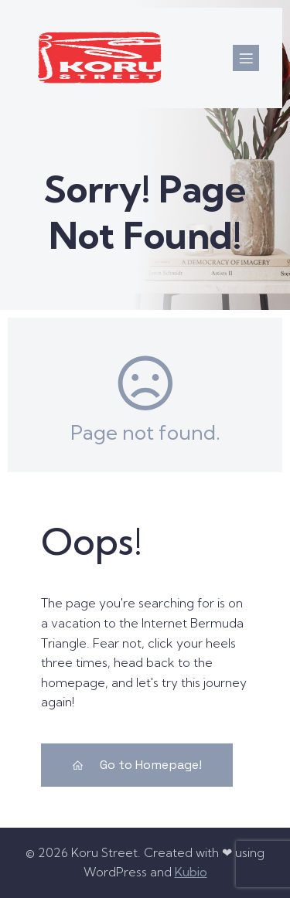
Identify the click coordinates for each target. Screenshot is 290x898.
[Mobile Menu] (246, 58)
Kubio (191, 871)
